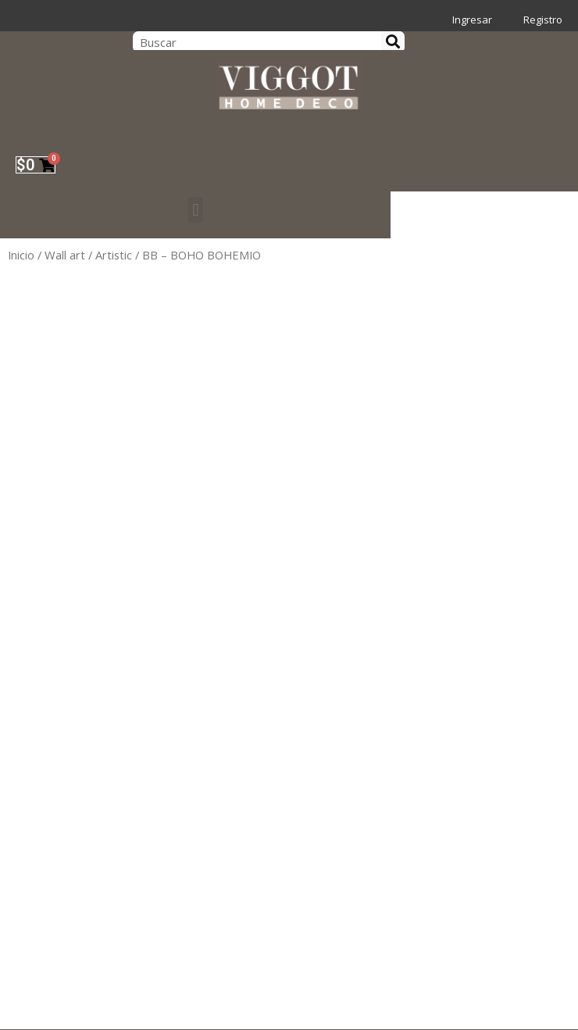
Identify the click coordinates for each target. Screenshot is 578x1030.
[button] (194, 210)
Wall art (65, 255)
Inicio (21, 255)
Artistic (113, 255)
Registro (542, 20)
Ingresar (472, 20)
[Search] (393, 41)
